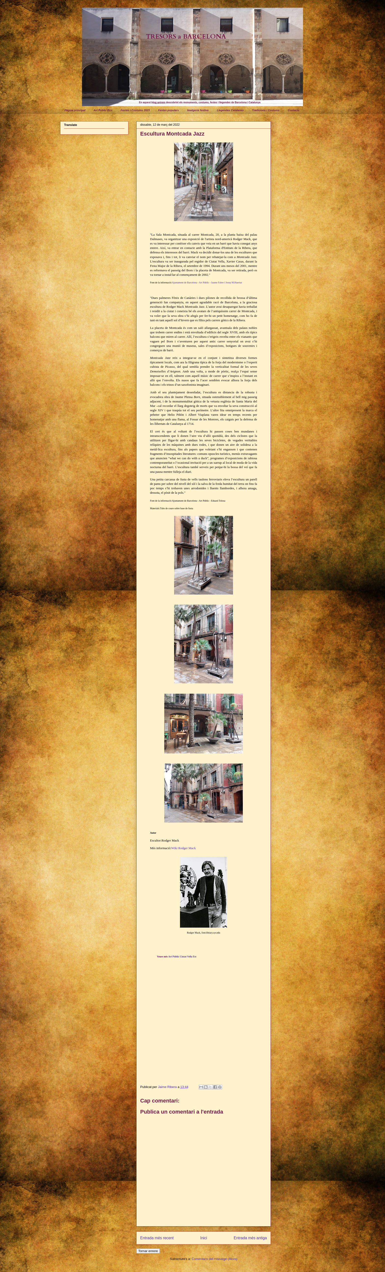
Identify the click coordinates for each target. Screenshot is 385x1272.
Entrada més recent (157, 1238)
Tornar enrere (148, 1251)
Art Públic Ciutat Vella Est (182, 956)
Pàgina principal (75, 110)
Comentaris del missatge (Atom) (214, 1259)
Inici (203, 1238)
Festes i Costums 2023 (135, 110)
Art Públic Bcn (103, 110)
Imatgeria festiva (197, 110)
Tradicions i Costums (266, 110)
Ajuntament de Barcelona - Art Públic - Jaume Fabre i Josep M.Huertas (207, 282)
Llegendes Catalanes (230, 110)
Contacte (293, 110)
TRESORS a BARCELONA (186, 36)
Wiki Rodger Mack (183, 848)
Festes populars (168, 110)
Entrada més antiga (250, 1238)
